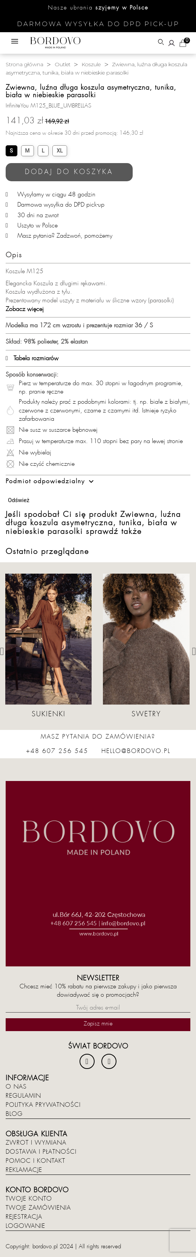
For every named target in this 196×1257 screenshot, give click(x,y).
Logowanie (25, 1226)
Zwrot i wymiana (36, 1142)
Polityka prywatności (43, 1104)
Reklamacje (24, 1170)
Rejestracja (24, 1216)
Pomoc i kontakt (35, 1160)
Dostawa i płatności (41, 1151)
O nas (16, 1086)
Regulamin (23, 1095)
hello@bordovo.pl (135, 751)
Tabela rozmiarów (32, 358)
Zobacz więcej (25, 309)
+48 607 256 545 (57, 751)
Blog (14, 1114)
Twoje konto (29, 1198)
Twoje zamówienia (38, 1207)
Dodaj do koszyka (69, 172)
